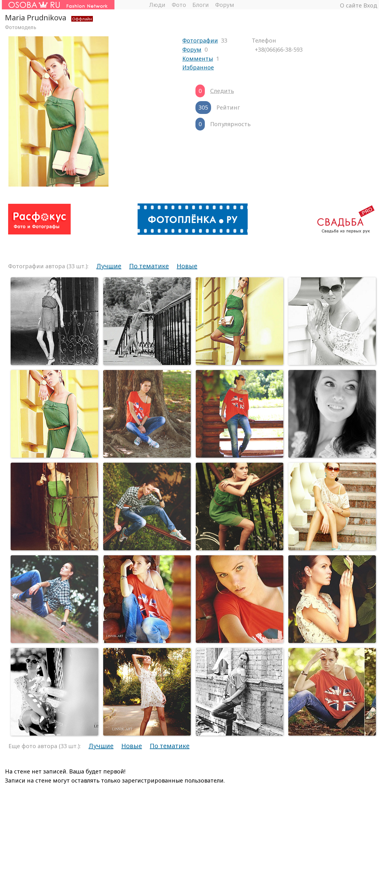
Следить (222, 91)
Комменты (197, 58)
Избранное (198, 67)
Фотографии (200, 40)
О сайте (351, 5)
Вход (370, 5)
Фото (179, 4)
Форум (224, 4)
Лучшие (108, 266)
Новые (187, 266)
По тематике (149, 266)
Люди (157, 4)
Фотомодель (20, 27)
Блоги (200, 4)
